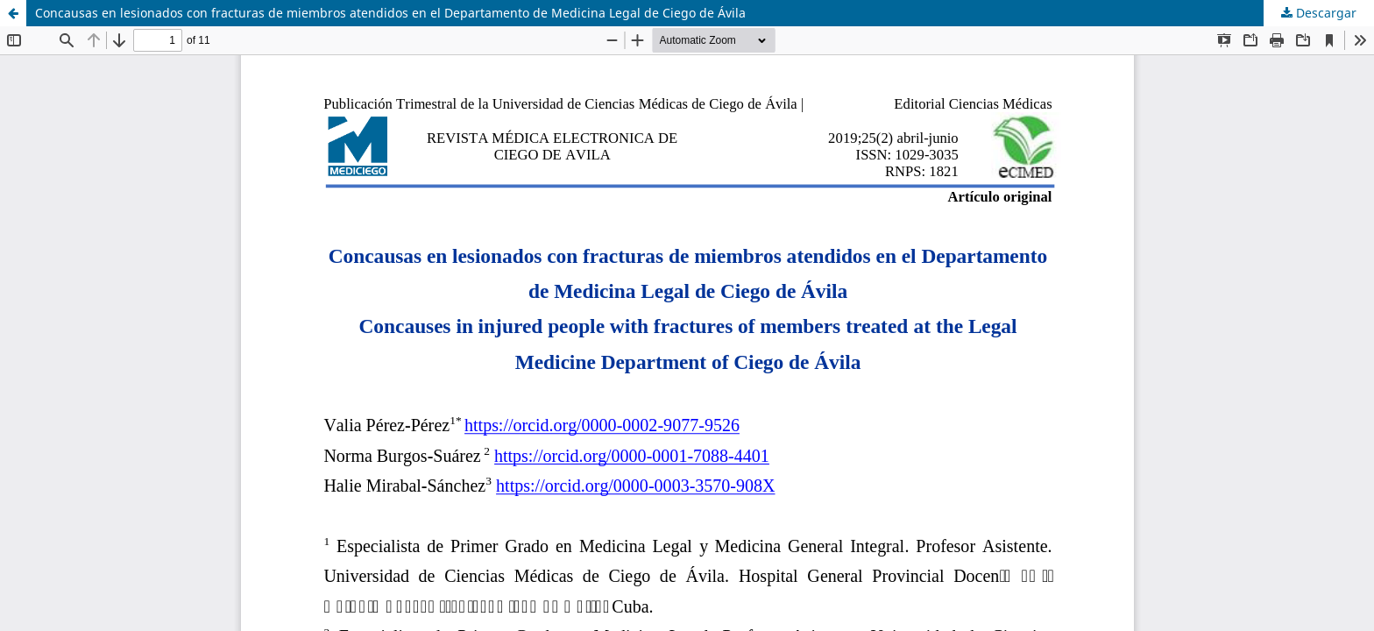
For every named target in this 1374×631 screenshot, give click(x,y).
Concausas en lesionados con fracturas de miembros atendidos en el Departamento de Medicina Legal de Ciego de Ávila (390, 12)
